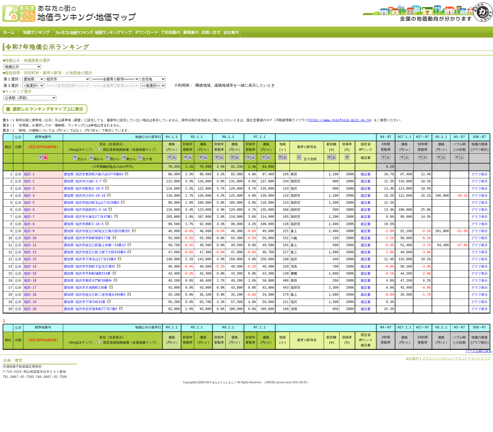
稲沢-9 (29, 229)
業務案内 (191, 31)
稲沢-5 (29, 201)
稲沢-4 (29, 194)
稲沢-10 (30, 236)
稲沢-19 (30, 300)
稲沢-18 (30, 293)
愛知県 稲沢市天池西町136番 (86, 286)
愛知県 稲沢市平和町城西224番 (87, 272)
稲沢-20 (30, 307)
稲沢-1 (29, 172)
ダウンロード (146, 31)
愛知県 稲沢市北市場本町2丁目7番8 (90, 307)
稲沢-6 (29, 208)
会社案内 (231, 31)
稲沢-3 (29, 187)
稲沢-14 (30, 265)
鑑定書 (366, 172)
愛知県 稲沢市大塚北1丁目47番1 (88, 215)
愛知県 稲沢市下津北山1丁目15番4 (90, 258)
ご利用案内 (171, 31)
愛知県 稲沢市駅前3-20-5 (83, 187)
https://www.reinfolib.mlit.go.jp (339, 119)
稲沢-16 (30, 279)
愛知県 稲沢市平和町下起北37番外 (89, 265)
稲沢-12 (30, 251)
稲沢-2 (29, 180)
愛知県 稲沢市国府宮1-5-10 (85, 208)
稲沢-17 (30, 286)
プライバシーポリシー (438, 357)
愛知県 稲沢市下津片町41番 (85, 300)
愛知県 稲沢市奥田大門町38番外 (88, 279)
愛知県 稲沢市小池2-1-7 (83, 180)
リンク (463, 357)
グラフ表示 (479, 172)
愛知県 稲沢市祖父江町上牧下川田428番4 (95, 251)
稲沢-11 (30, 243)
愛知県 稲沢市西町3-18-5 (83, 222)
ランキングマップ (113, 31)
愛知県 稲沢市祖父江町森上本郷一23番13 (95, 243)
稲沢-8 (29, 222)
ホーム (9, 31)
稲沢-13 (30, 258)
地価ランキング (37, 31)
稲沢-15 (30, 272)
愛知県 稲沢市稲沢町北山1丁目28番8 (91, 201)
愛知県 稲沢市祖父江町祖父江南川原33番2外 (97, 229)
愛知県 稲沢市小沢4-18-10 (85, 194)
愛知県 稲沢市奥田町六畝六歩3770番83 (93, 172)
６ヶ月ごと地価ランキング (75, 31)
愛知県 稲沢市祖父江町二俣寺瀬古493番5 (95, 293)
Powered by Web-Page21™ (473, 387)
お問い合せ (211, 31)
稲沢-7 (29, 215)
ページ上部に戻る (479, 349)
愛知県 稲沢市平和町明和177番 (87, 236)
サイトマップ (480, 357)
